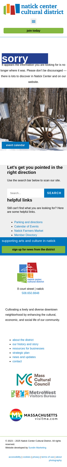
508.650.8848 (30, 293)
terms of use (47, 457)
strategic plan (21, 352)
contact (17, 361)
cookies (26, 457)
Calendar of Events (26, 226)
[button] (33, 21)
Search (54, 193)
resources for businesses (28, 348)
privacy (36, 457)
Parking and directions (28, 222)
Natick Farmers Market (28, 230)
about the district (23, 339)
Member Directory (25, 235)
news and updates (24, 357)
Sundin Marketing (37, 447)
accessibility (15, 457)
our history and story (25, 344)
